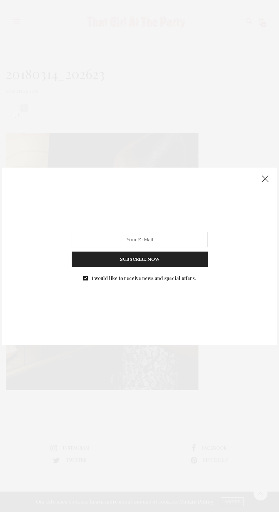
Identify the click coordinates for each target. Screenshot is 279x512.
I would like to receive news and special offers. (144, 277)
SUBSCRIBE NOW (140, 259)
